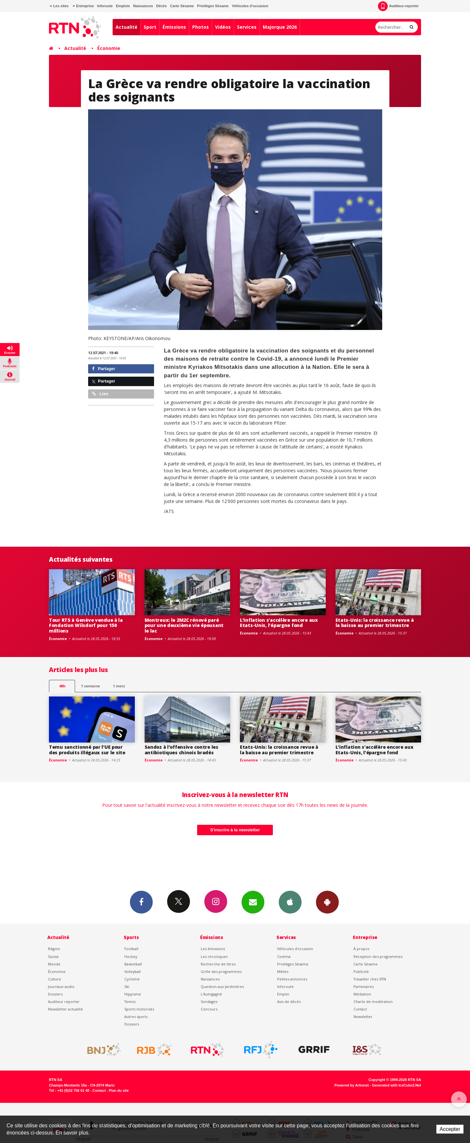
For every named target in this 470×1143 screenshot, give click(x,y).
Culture (54, 979)
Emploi (283, 994)
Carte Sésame (182, 6)
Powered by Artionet (352, 1085)
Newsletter (362, 1016)
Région (54, 949)
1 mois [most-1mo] (119, 685)
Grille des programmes (221, 971)
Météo (283, 971)
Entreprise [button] (83, 6)
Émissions (174, 27)
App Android (327, 902)
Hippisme (132, 994)
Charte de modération (373, 1001)
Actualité (126, 27)
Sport (150, 27)
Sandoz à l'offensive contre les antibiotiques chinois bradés (181, 750)
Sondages (209, 1001)
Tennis (129, 1001)
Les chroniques (214, 956)
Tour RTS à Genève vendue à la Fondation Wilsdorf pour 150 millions (86, 625)
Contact (360, 1009)
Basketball (133, 964)
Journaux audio (61, 986)
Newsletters (253, 902)
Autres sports (136, 1016)
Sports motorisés (139, 1009)
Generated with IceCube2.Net (396, 1085)
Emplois (123, 6)
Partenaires (363, 986)
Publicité (361, 971)
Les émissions (213, 949)
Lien (100, 393)
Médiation (362, 994)
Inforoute (105, 6)
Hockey (130, 956)
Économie (108, 48)
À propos (361, 949)
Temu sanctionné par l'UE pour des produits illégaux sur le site (87, 750)
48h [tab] (62, 685)
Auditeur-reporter (398, 6)
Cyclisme (132, 979)
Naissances (143, 6)
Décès (161, 6)
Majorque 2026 (280, 27)
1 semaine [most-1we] (90, 685)
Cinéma (283, 956)
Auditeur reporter (64, 1001)
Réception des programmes (377, 956)
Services (247, 27)
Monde (54, 964)
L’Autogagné (211, 994)
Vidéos (223, 27)
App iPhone (290, 902)
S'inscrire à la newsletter (235, 829)
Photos (200, 27)
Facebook (141, 902)
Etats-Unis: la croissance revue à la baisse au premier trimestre (375, 623)
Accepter (450, 1129)
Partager (103, 368)
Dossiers (55, 994)
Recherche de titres (218, 964)
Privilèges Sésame (213, 6)
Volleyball (132, 971)
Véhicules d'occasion (250, 6)
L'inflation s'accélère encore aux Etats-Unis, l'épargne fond (279, 623)
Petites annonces (292, 979)
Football (131, 949)
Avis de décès (289, 1001)
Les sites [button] (59, 6)
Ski (126, 986)
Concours (209, 1009)
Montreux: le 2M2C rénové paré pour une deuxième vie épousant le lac (184, 625)
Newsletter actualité (65, 1009)
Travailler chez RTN (369, 979)
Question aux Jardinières (222, 986)
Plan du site (119, 1090)
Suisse (53, 956)
